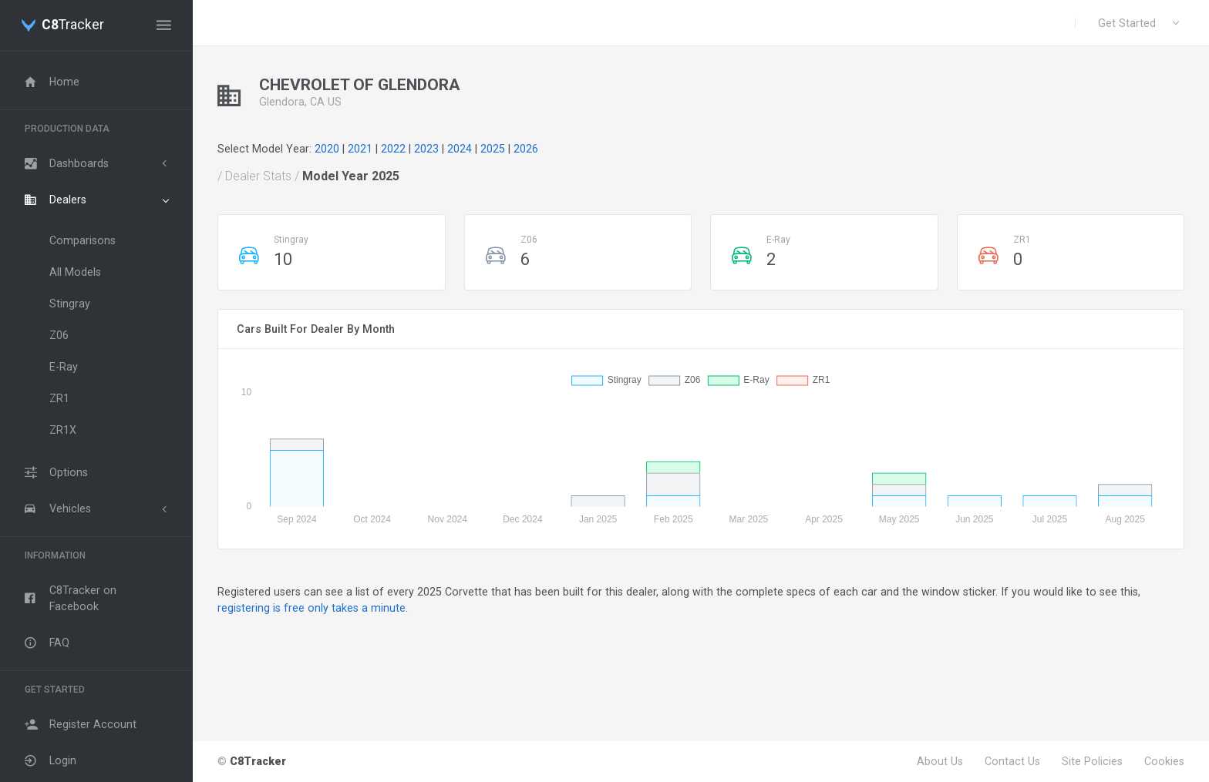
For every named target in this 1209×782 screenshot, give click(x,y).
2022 (393, 149)
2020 (327, 149)
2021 (360, 149)
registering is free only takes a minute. (312, 608)
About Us (940, 761)
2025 (492, 149)
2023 (426, 149)
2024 (459, 149)
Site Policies (1092, 761)
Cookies (1164, 761)
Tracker (73, 25)
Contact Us (1012, 761)
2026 (526, 149)
